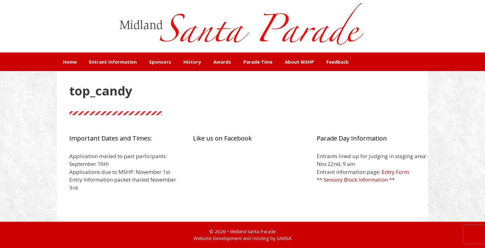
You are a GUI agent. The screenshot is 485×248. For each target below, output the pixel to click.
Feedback (337, 62)
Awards (222, 62)
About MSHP (299, 62)
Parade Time (258, 62)
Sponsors (160, 62)
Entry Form (395, 171)
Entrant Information (113, 62)
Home (70, 62)
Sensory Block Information (356, 179)
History (192, 62)
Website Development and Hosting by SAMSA (242, 238)
